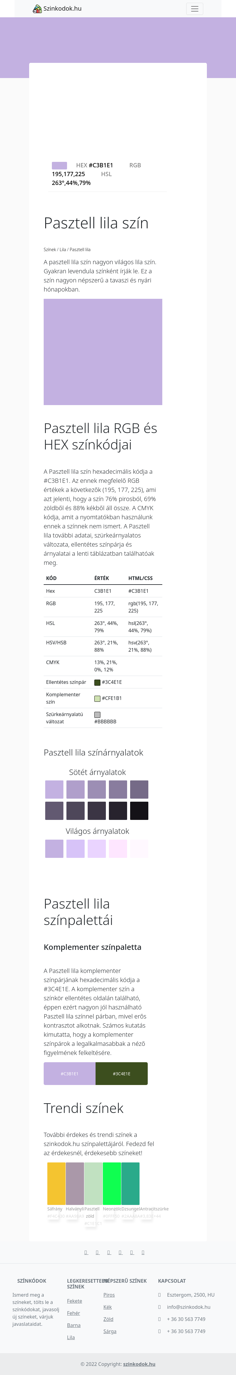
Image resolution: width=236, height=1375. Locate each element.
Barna (74, 1325)
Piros (109, 1294)
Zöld (108, 1319)
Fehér (73, 1313)
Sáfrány (54, 1209)
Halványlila (76, 1209)
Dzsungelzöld (134, 1209)
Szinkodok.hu (57, 8)
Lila (63, 249)
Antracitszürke (154, 1209)
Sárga (109, 1331)
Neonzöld (112, 1209)
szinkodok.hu (139, 1364)
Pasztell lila (79, 249)
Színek (50, 249)
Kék (107, 1307)
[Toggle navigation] (194, 9)
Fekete (74, 1301)
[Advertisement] (118, 108)
